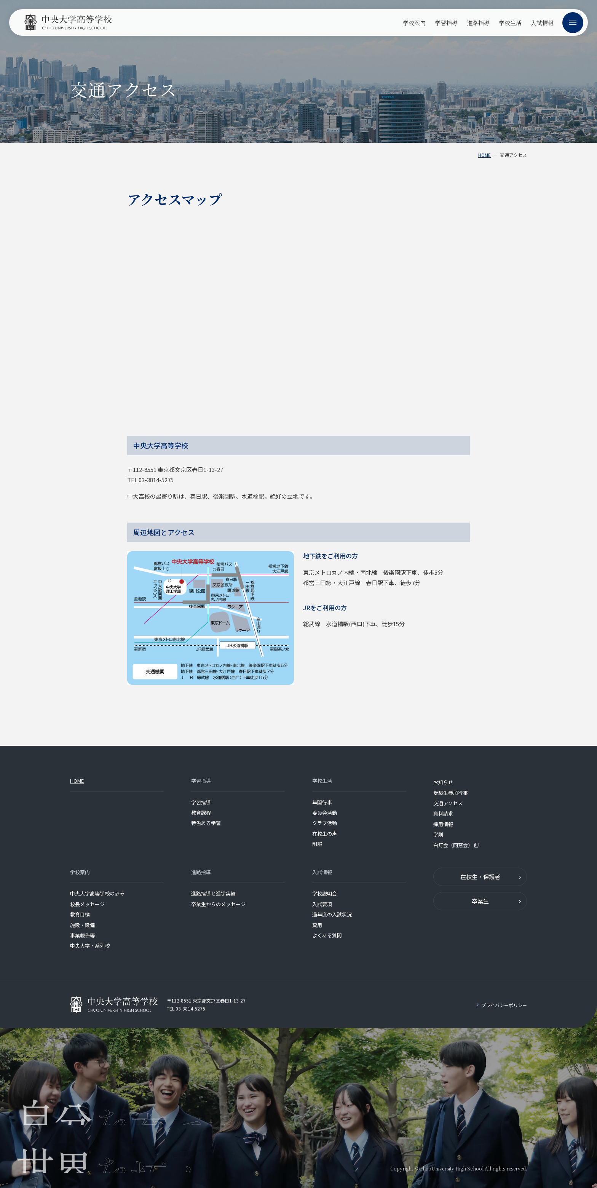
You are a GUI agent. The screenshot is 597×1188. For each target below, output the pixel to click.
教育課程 (201, 812)
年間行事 (322, 802)
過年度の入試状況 (332, 914)
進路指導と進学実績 (213, 893)
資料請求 (443, 813)
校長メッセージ (87, 904)
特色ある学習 (206, 823)
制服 (317, 843)
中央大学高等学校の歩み (97, 893)
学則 (438, 834)
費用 (317, 925)
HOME (484, 155)
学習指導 (201, 802)
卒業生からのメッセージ (218, 904)
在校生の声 (324, 833)
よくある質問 (327, 935)
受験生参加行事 (450, 792)
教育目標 (80, 914)
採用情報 (443, 824)
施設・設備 (82, 925)
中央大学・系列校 (90, 945)
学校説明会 (324, 893)
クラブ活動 (324, 823)
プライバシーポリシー (504, 1005)
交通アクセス (448, 803)
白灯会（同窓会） (456, 845)
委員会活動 (324, 812)
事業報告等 (82, 935)
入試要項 (322, 904)
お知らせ (443, 782)
